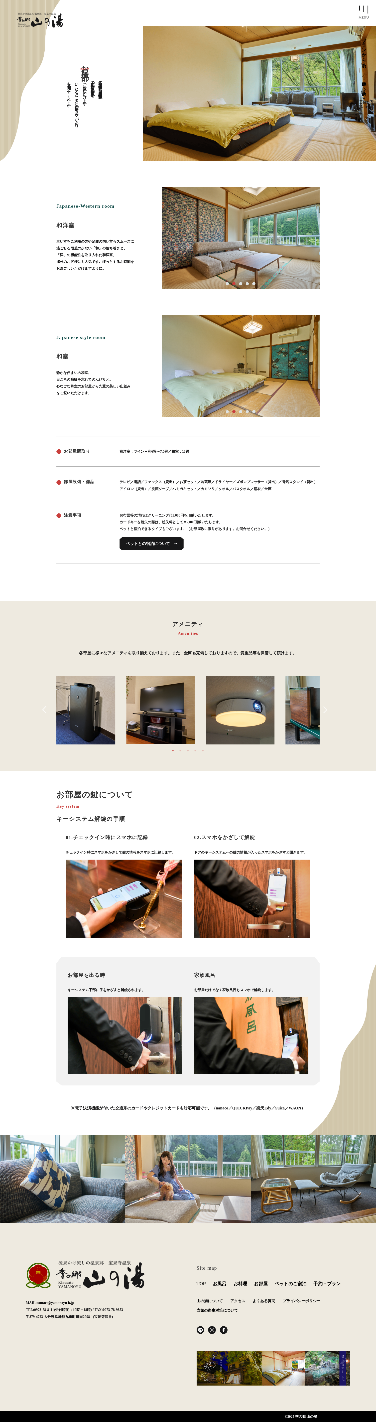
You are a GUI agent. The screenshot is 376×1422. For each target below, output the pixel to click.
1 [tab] (172, 748)
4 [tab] (195, 748)
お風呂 (219, 1283)
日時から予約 (363, 86)
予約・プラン (327, 1283)
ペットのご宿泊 (290, 1283)
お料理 (240, 1283)
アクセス (238, 1301)
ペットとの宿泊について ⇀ (151, 543)
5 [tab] (202, 748)
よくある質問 (263, 1301)
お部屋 (260, 1283)
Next (323, 710)
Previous (45, 710)
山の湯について (210, 1301)
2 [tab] (180, 748)
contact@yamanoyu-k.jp (55, 1303)
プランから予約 (363, 50)
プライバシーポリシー (302, 1301)
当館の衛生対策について (217, 1310)
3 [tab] (187, 748)
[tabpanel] (188, 710)
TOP (201, 1283)
